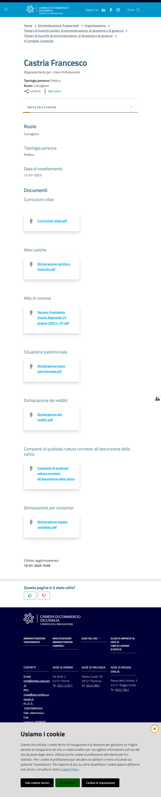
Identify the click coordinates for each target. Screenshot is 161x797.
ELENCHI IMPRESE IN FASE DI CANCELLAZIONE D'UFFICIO (123, 644)
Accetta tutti (68, 783)
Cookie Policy (70, 769)
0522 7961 (122, 690)
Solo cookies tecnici (37, 783)
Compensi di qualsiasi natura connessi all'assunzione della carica (56, 474)
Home (28, 25)
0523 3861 (93, 686)
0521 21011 (65, 686)
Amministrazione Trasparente (58, 25)
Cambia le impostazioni (100, 783)
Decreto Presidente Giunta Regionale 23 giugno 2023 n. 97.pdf (53, 318)
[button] (138, 9)
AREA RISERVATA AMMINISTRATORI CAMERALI (63, 642)
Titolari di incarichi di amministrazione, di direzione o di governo (68, 35)
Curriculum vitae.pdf (52, 220)
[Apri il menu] (6, 9)
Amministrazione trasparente (34, 641)
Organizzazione (95, 25)
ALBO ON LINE (91, 639)
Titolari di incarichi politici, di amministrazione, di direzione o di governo (74, 30)
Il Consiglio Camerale (38, 40)
